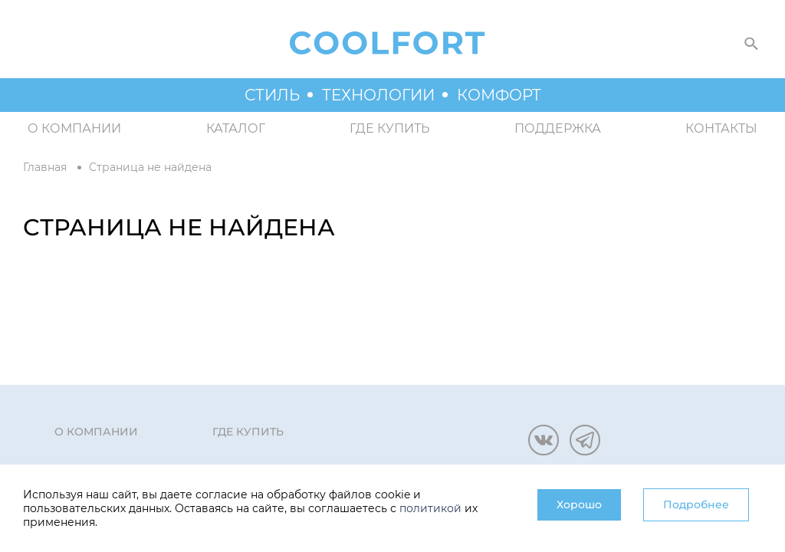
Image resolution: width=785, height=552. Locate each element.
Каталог (235, 128)
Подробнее (696, 504)
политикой (430, 508)
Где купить (389, 128)
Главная (45, 167)
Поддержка (557, 128)
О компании (74, 128)
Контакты (721, 128)
